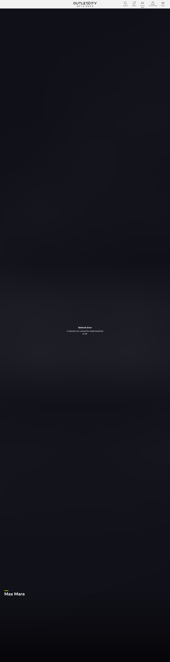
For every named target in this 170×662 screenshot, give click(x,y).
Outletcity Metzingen (85, 4)
